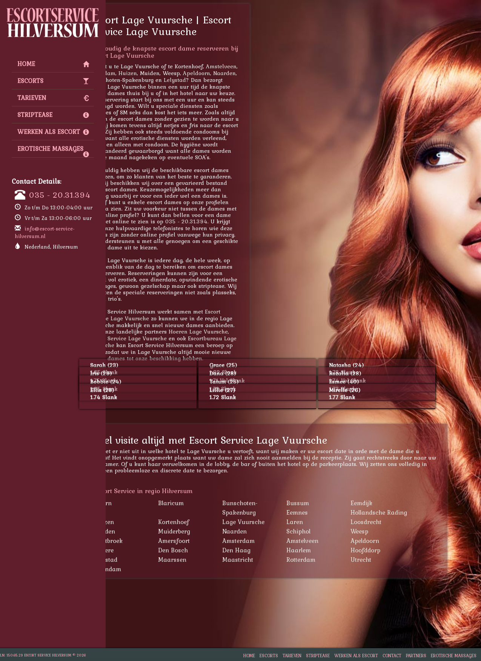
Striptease (53, 114)
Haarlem (336, 550)
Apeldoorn (234, 73)
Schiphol (336, 531)
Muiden (142, 531)
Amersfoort (211, 540)
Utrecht (398, 559)
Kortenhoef (211, 521)
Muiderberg (212, 531)
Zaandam (140, 73)
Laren (332, 521)
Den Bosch (211, 550)
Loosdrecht (403, 521)
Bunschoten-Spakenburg (277, 507)
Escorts (53, 80)
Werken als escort (53, 131)
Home (53, 63)
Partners (416, 655)
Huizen (165, 73)
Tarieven (53, 97)
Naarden (262, 73)
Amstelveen (259, 66)
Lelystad (212, 79)
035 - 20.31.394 (60, 195)
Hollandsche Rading (416, 512)
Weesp (397, 531)
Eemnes (335, 512)
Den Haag (274, 550)
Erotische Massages (53, 150)
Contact (392, 655)
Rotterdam (338, 559)
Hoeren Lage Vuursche (236, 331)
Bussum (335, 502)
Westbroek (146, 540)
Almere (141, 550)
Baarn (140, 502)
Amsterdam (276, 540)
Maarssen (210, 559)
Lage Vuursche (281, 521)
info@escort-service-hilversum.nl (45, 232)
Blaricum (208, 502)
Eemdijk (399, 502)
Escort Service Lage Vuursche (166, 338)
